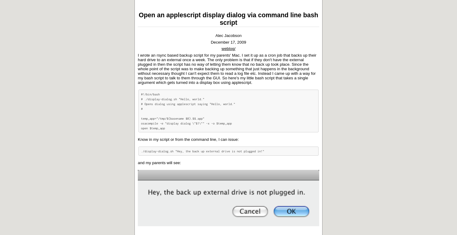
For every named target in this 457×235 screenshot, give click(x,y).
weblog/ (228, 48)
